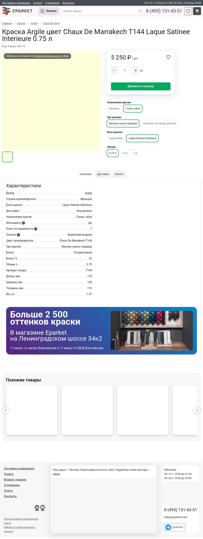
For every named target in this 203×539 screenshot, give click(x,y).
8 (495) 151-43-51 (163, 12)
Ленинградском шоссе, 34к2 (51, 57)
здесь (56, 475)
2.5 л (125, 154)
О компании (52, 2)
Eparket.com (20, 12)
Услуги (8, 492)
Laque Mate (116, 139)
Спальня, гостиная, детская (159, 124)
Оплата (37, 2)
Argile (88, 194)
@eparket (177, 528)
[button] (6, 412)
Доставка (103, 175)
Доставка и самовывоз (16, 2)
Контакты (68, 2)
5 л (135, 154)
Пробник (114, 110)
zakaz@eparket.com (176, 518)
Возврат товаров (15, 481)
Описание (85, 175)
